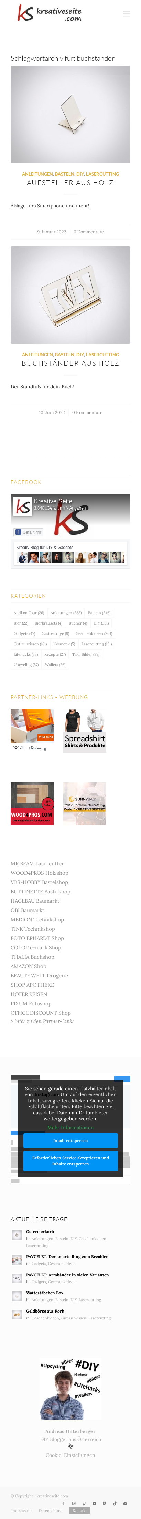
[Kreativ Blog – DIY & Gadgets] (59, 14)
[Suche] (112, 14)
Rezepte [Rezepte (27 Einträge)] (55, 654)
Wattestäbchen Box (45, 1292)
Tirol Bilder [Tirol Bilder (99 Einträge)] (85, 654)
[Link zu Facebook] (63, 1503)
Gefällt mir (28, 532)
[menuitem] (112, 14)
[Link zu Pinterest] (84, 1503)
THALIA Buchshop (32, 957)
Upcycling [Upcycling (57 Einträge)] (26, 664)
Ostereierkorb (40, 1231)
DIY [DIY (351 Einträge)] (101, 623)
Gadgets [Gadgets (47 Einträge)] (24, 633)
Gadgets (39, 1263)
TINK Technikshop (33, 929)
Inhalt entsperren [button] (70, 1140)
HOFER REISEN (29, 994)
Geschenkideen (92, 1238)
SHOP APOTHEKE (32, 984)
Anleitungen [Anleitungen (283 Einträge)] (66, 612)
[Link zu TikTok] (115, 1503)
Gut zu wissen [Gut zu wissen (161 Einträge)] (30, 643)
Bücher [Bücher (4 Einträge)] (78, 623)
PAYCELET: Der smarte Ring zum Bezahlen (67, 1256)
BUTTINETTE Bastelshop (40, 891)
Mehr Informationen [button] (70, 1128)
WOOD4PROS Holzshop (39, 873)
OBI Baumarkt (27, 910)
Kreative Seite (53, 501)
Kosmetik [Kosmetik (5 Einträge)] (64, 643)
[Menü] (126, 14)
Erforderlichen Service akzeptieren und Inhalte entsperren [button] (70, 1161)
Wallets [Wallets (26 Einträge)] (55, 664)
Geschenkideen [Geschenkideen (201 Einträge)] (94, 633)
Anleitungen (37, 174)
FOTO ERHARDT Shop (37, 938)
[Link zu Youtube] (94, 1503)
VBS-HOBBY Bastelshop (39, 882)
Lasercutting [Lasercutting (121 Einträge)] (97, 643)
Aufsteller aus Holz (70, 182)
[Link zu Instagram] (73, 1503)
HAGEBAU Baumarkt (35, 901)
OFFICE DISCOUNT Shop (41, 1012)
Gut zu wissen (73, 1318)
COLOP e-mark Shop (36, 947)
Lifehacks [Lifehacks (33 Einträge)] (26, 654)
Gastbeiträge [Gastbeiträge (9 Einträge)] (55, 633)
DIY (80, 174)
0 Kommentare (89, 231)
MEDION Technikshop (37, 919)
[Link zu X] (104, 1503)
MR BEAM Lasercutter (37, 863)
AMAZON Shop (28, 966)
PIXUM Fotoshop (31, 1003)
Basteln (64, 174)
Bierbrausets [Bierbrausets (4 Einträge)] (48, 623)
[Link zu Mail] (125, 1503)
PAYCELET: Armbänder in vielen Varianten (67, 1274)
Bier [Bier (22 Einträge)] (21, 623)
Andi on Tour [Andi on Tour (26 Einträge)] (29, 612)
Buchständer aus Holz (71, 363)
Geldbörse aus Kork (45, 1311)
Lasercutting (102, 174)
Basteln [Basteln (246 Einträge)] (99, 612)
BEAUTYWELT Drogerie (39, 975)
